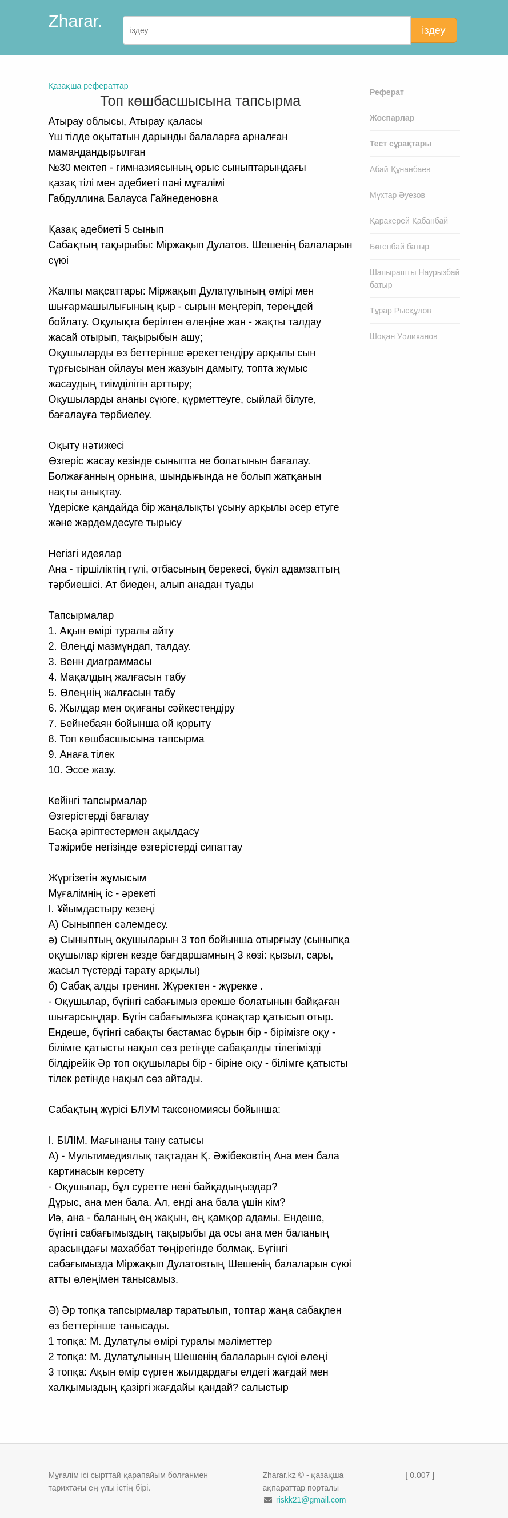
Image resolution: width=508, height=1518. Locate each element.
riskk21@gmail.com (311, 1499)
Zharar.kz (84, 20)
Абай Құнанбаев (400, 169)
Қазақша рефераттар (89, 85)
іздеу (433, 30)
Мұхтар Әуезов (397, 195)
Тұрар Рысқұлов (400, 310)
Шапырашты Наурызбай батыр (414, 278)
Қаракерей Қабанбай (409, 220)
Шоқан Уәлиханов (404, 336)
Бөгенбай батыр (399, 246)
